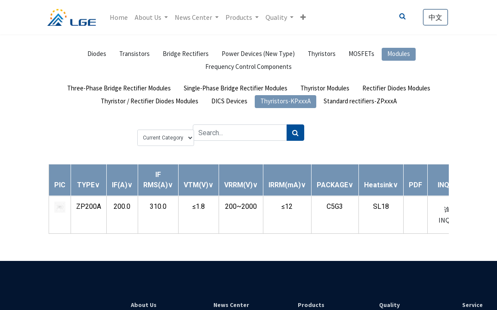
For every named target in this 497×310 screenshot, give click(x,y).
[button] (304, 17)
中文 (434, 17)
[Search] (295, 132)
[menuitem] (119, 17)
